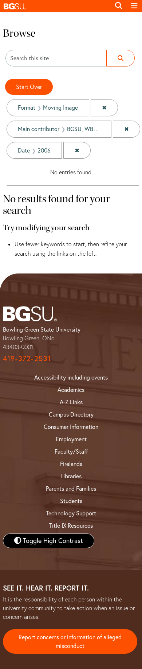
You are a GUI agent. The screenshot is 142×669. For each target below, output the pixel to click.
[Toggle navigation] (134, 6)
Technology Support (71, 513)
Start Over (29, 86)
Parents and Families (71, 488)
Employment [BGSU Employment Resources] (71, 439)
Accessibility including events (71, 377)
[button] (55, 6)
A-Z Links (71, 402)
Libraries (71, 476)
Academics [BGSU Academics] (71, 389)
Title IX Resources (71, 525)
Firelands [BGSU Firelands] (71, 463)
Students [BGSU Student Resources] (71, 500)
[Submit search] (120, 58)
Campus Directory (71, 414)
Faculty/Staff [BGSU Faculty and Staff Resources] (71, 451)
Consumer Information (71, 426)
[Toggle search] (119, 6)
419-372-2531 (27, 358)
